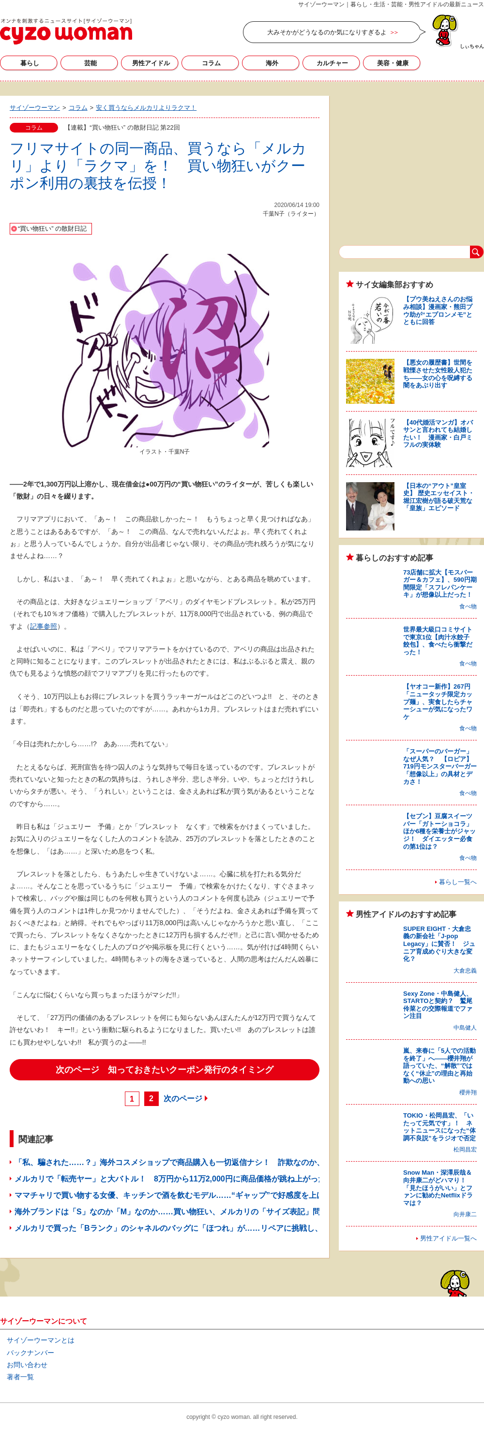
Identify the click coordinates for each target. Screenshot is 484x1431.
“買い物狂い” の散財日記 (52, 228)
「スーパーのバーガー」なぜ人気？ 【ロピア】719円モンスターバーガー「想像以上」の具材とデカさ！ (440, 766)
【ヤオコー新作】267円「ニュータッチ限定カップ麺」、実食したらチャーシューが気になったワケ (437, 701)
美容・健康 (392, 63)
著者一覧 (20, 1377)
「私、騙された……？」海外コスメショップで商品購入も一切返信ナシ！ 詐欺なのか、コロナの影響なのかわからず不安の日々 (239, 1162)
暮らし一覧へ (458, 881)
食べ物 (468, 606)
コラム (211, 63)
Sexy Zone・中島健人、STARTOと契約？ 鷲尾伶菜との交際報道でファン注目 (437, 1005)
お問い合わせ (27, 1365)
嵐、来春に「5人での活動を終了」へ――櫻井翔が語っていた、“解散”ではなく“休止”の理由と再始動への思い (439, 1065)
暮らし (29, 63)
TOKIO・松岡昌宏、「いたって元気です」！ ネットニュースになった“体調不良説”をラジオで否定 (439, 1127)
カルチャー (332, 63)
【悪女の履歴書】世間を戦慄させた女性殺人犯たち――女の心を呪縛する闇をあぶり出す (437, 374)
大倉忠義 (465, 970)
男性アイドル (151, 63)
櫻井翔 (468, 1092)
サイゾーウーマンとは (41, 1340)
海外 (272, 63)
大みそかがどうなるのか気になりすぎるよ (327, 32)
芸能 (90, 63)
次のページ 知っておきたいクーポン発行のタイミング (164, 1070)
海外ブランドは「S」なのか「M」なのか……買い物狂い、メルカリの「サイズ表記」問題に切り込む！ (195, 1212)
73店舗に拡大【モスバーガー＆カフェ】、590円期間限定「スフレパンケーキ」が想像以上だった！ (440, 584)
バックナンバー (30, 1353)
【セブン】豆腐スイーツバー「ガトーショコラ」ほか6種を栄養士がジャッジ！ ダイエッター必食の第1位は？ (439, 831)
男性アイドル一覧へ (448, 1238)
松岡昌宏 (465, 1149)
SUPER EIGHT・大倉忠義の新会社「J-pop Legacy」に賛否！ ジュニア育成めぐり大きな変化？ (439, 943)
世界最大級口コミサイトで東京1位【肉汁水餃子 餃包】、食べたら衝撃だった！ (439, 641)
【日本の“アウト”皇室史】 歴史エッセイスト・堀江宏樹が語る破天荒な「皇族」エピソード (438, 497)
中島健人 (465, 1027)
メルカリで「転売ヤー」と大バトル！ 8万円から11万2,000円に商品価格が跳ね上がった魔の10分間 (190, 1179)
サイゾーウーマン (66, 31)
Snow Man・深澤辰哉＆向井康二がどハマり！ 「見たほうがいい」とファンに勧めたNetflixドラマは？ (438, 1187)
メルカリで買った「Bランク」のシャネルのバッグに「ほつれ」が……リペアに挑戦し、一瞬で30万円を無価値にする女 (223, 1228)
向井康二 (465, 1214)
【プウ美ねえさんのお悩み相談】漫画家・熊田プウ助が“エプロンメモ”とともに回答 (437, 310)
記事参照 (43, 626)
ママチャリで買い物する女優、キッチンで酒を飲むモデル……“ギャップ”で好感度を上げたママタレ (189, 1195)
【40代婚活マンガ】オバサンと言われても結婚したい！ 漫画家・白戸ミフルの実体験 (438, 434)
